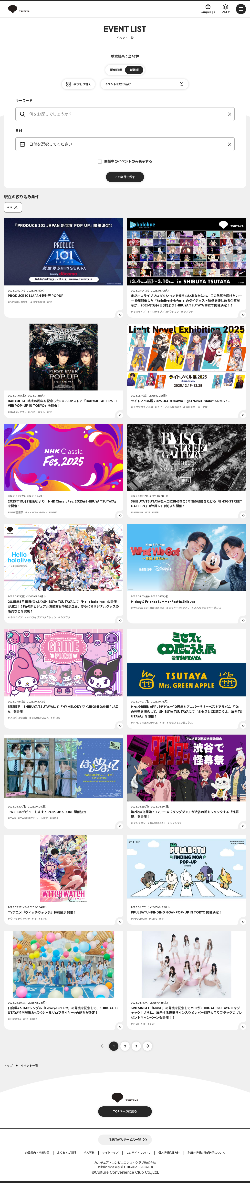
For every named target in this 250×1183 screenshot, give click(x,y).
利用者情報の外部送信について (206, 1152)
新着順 (134, 70)
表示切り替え (82, 84)
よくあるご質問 (66, 1152)
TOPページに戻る (125, 1111)
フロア (225, 9)
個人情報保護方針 (169, 1152)
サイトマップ (110, 1152)
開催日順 (116, 70)
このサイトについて (138, 1152)
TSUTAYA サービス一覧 (125, 1139)
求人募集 (89, 1152)
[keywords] (128, 114)
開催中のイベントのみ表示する (125, 161)
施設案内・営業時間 (37, 1152)
